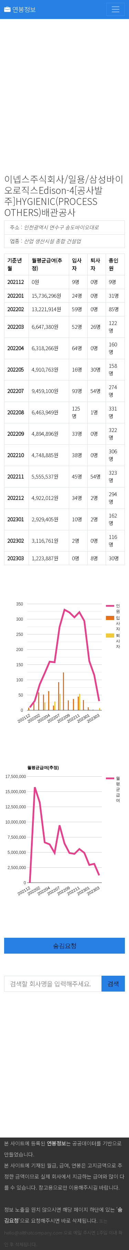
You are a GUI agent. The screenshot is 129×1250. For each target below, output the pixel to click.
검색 (113, 983)
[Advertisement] (64, 98)
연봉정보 (20, 9)
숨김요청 (64, 945)
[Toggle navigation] (115, 9)
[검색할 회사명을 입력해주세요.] (53, 984)
